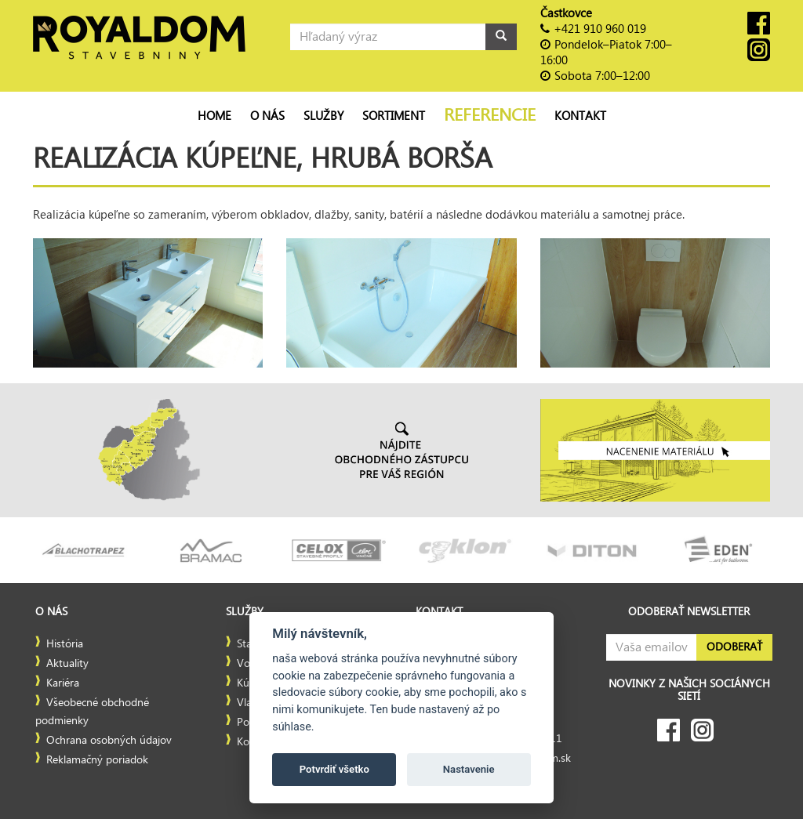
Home (214, 116)
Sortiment (393, 116)
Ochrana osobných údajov (109, 740)
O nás (267, 116)
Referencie (490, 115)
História (64, 644)
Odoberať (734, 647)
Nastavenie (469, 769)
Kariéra (62, 683)
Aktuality (67, 663)
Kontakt (580, 116)
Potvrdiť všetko (334, 769)
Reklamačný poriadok (97, 760)
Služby (323, 116)
